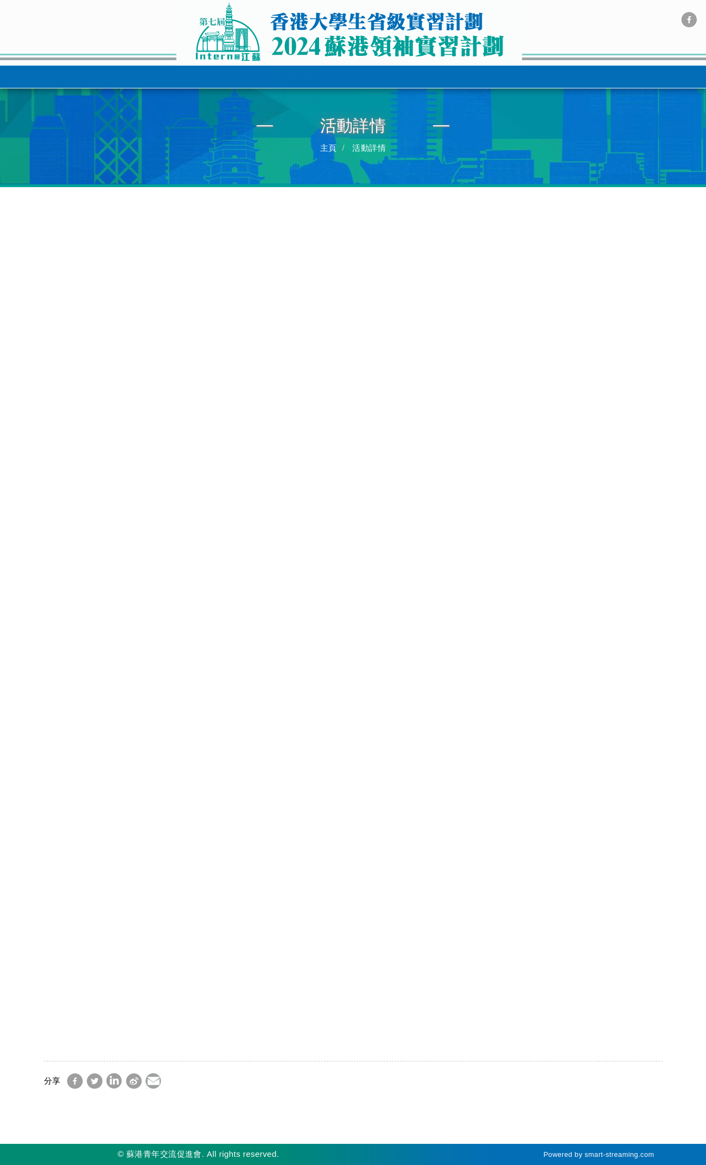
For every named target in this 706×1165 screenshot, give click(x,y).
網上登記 (398, 76)
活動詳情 (299, 76)
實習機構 (348, 76)
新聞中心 (448, 76)
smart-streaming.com (619, 1154)
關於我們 (244, 76)
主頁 (199, 76)
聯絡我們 (498, 76)
